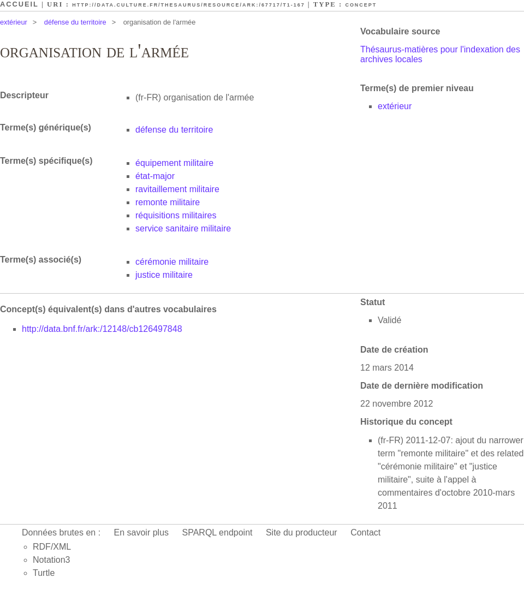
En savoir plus (141, 532)
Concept (361, 5)
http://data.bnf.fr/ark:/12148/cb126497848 (102, 329)
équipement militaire (174, 163)
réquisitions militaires (176, 215)
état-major (155, 176)
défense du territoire (75, 22)
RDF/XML (52, 546)
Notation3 (51, 559)
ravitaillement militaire (177, 189)
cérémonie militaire (172, 261)
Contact (365, 532)
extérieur (13, 22)
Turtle (44, 573)
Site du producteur (301, 532)
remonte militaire (167, 202)
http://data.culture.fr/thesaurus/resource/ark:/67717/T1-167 (188, 5)
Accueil (19, 4)
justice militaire (164, 274)
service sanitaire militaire (183, 228)
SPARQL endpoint (217, 532)
